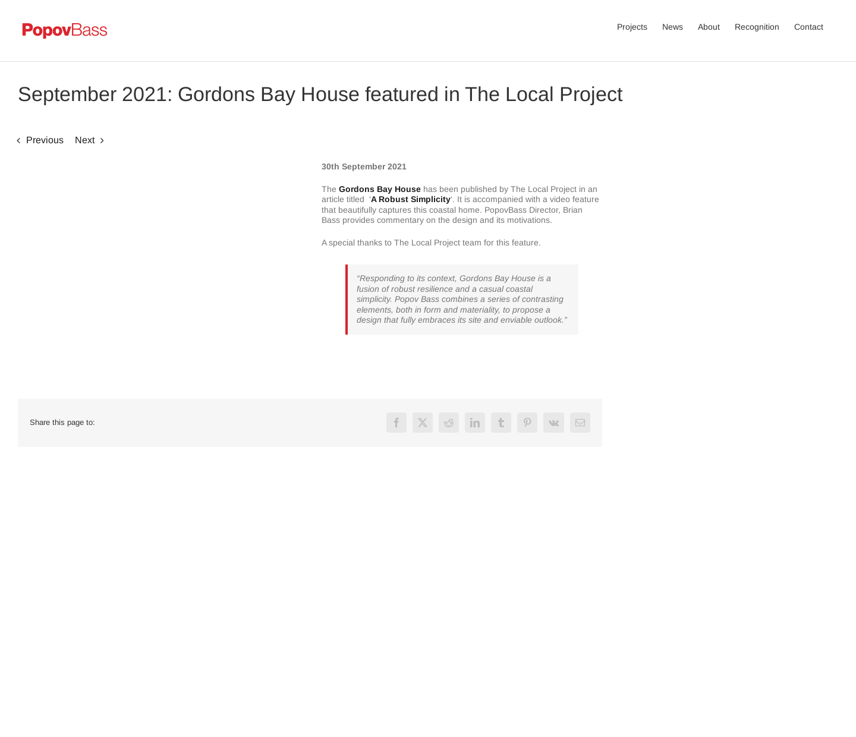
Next (85, 140)
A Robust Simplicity (411, 199)
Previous (45, 140)
